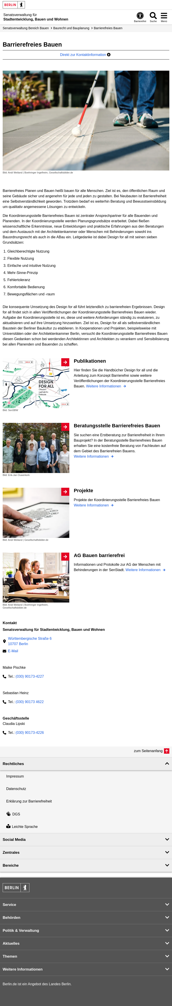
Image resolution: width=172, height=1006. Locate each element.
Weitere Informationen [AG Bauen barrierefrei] (143, 570)
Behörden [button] (11, 917)
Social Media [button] (14, 839)
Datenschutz (16, 789)
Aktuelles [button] (11, 943)
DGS (13, 814)
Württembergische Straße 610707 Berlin (30, 641)
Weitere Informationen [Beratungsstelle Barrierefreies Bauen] (92, 456)
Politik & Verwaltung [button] (21, 930)
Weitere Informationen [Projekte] (92, 505)
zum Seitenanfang (148, 751)
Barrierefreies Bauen (108, 28)
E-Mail (13, 651)
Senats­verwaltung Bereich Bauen (26, 28)
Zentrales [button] (11, 852)
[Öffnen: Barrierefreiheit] (140, 17)
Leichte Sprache (22, 827)
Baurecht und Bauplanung (71, 28)
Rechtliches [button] (13, 764)
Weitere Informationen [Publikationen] (104, 386)
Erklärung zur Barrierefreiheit (29, 801)
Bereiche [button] (11, 865)
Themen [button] (10, 956)
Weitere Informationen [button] (23, 969)
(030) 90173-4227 (30, 676)
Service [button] (9, 905)
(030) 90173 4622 (30, 702)
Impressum (15, 776)
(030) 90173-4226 (30, 732)
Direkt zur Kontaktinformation (85, 55)
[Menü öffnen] (164, 17)
